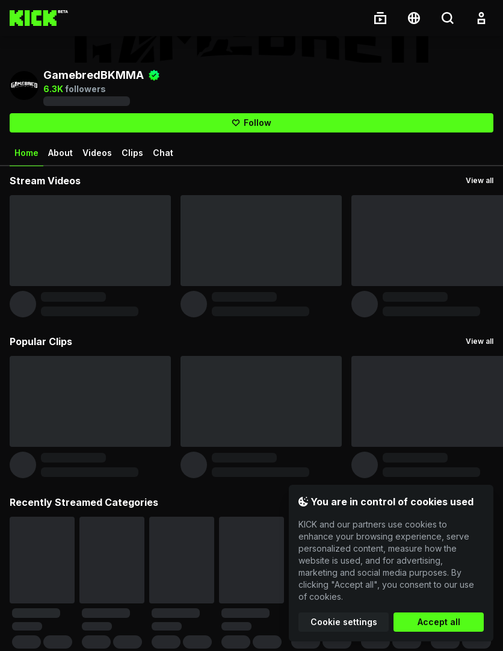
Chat (163, 153)
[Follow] (251, 122)
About (60, 153)
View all (479, 180)
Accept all (439, 622)
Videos (97, 153)
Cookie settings (343, 622)
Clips (132, 153)
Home (26, 157)
